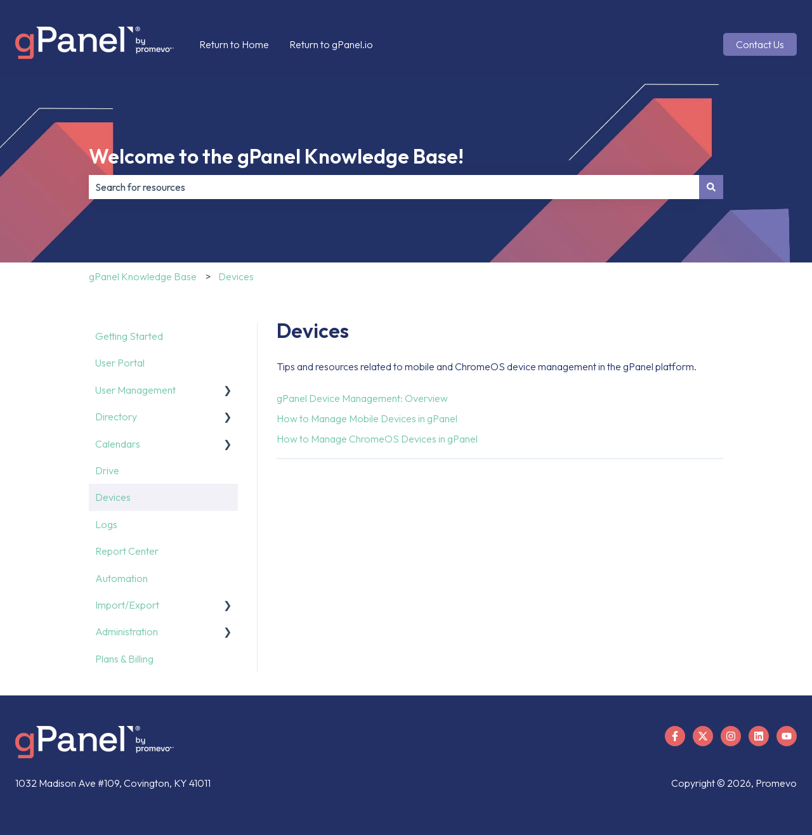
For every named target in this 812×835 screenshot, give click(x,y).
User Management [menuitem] (135, 390)
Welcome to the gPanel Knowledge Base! (276, 156)
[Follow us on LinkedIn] (759, 736)
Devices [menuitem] (113, 497)
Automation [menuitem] (121, 578)
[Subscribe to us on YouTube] (786, 736)
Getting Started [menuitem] (129, 336)
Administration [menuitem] (126, 631)
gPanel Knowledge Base (143, 276)
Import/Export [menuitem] (127, 605)
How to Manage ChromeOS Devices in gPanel (377, 438)
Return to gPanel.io (331, 44)
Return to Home (234, 44)
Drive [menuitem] (107, 470)
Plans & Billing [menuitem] (124, 658)
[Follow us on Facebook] (675, 736)
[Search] (711, 187)
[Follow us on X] (703, 736)
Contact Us (760, 44)
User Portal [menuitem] (120, 362)
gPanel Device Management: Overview (362, 398)
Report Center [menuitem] (127, 551)
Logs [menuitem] (106, 524)
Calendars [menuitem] (117, 443)
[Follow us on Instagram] (731, 736)
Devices (236, 276)
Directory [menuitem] (116, 416)
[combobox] (394, 187)
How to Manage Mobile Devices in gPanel (367, 418)
